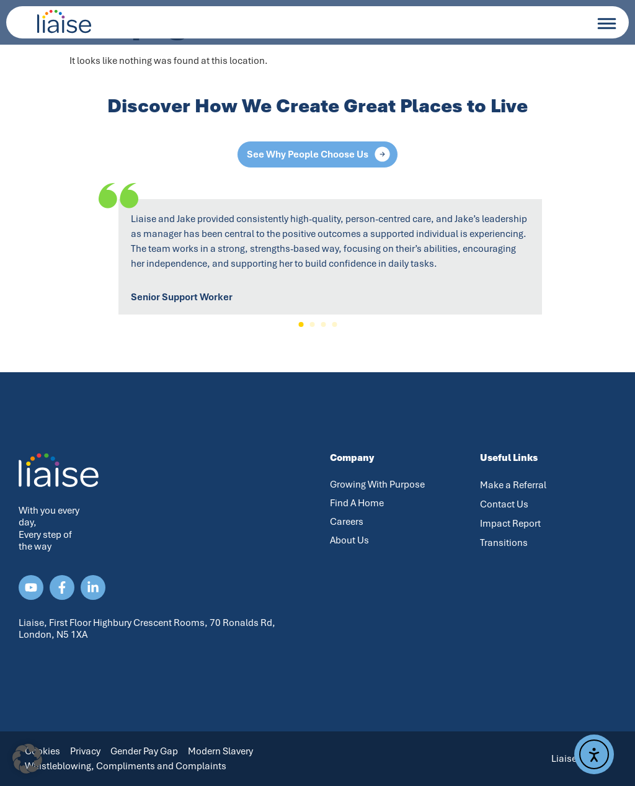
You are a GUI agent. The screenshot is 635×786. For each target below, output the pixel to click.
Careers (346, 522)
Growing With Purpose (377, 484)
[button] (300, 324)
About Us (349, 540)
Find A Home (357, 503)
